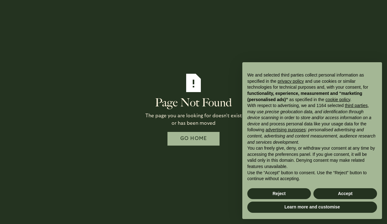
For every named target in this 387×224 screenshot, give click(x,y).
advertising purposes (285, 129)
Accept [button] (345, 193)
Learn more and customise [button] (312, 206)
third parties (356, 105)
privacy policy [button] (291, 81)
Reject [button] (279, 193)
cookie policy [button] (338, 99)
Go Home (193, 138)
